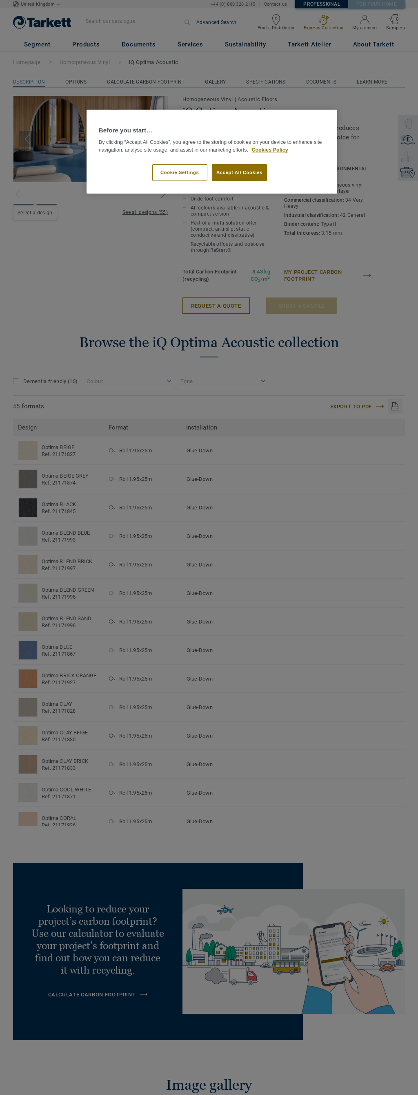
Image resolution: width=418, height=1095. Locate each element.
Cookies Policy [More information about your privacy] (269, 150)
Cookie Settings (179, 172)
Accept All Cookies (239, 172)
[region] (212, 152)
